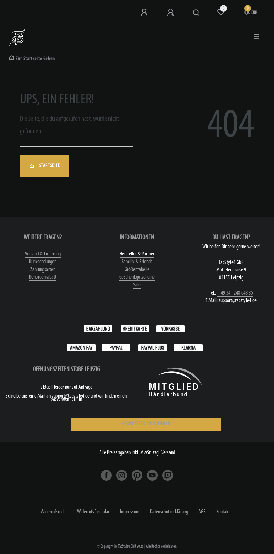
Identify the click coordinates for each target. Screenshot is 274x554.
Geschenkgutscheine (137, 277)
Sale (137, 285)
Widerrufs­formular (93, 512)
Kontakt (223, 512)
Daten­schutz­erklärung (169, 512)
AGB (202, 512)
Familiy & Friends (137, 262)
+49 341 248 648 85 (235, 293)
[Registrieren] (171, 12)
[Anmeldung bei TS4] (145, 12)
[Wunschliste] (221, 12)
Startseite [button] (44, 166)
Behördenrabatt (42, 277)
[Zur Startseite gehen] (32, 59)
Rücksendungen (42, 262)
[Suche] (196, 13)
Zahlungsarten (42, 270)
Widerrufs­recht (54, 512)
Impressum (129, 512)
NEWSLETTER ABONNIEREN (146, 424)
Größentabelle (137, 270)
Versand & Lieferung (43, 254)
